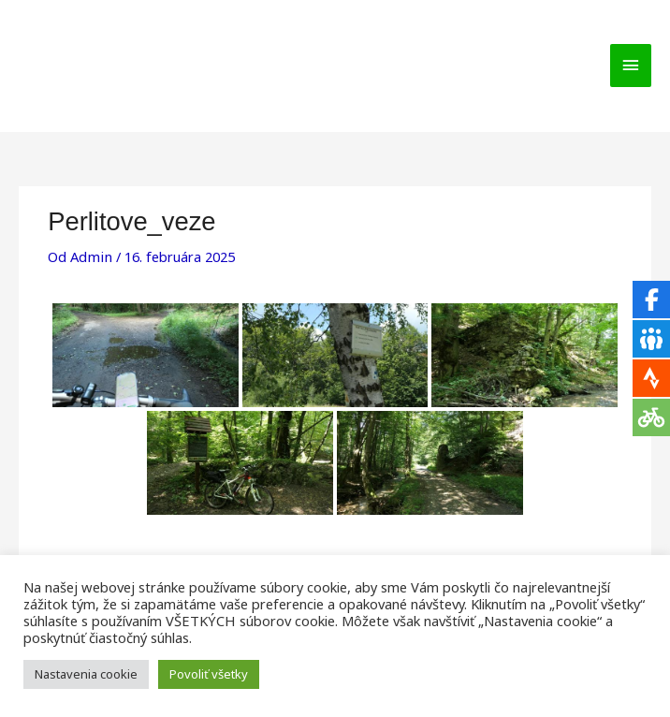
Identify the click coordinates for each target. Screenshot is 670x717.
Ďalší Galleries (597, 524)
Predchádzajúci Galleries (105, 524)
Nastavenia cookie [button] (86, 674)
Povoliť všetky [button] (208, 674)
